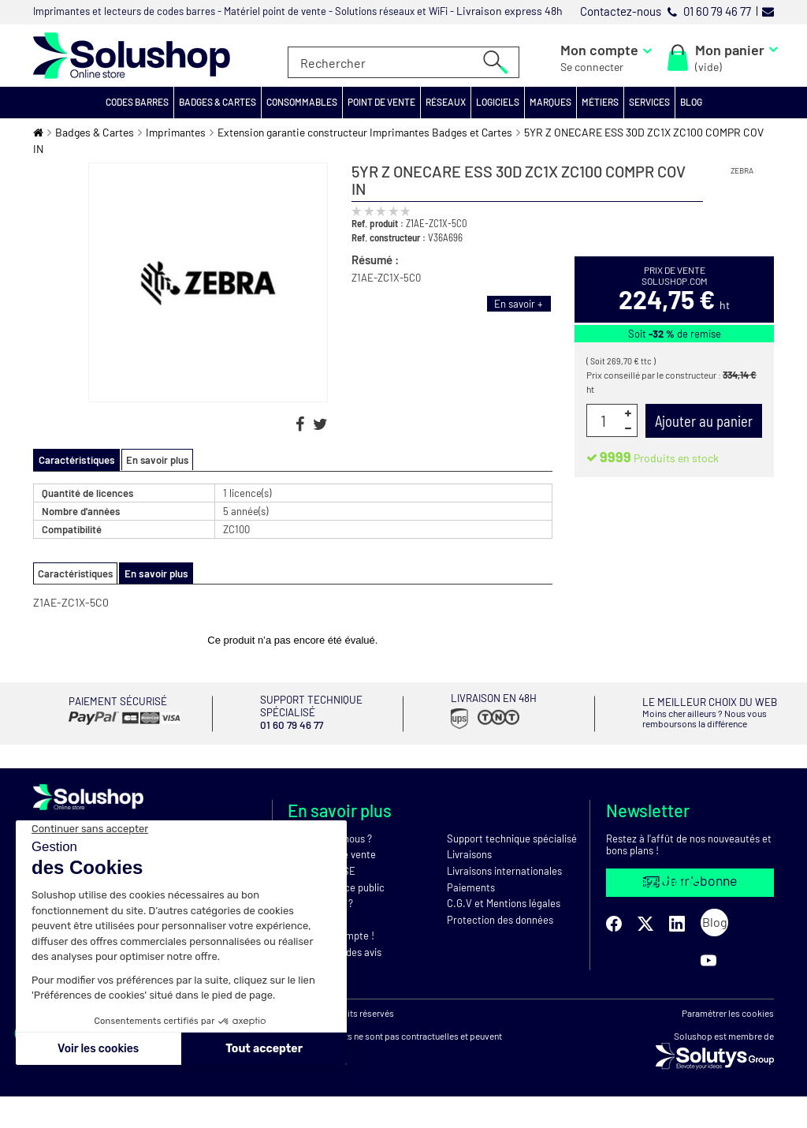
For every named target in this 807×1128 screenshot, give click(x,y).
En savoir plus (155, 460)
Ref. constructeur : (388, 237)
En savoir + (518, 303)
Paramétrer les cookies (728, 1044)
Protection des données (500, 919)
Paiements (471, 886)
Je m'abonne (690, 880)
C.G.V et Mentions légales (503, 902)
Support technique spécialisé (512, 837)
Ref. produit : (377, 223)
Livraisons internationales (504, 870)
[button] (137, 102)
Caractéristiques (75, 572)
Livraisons (469, 853)
